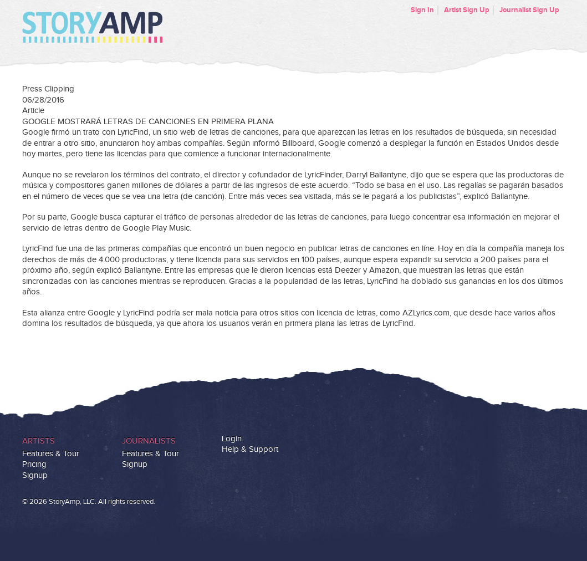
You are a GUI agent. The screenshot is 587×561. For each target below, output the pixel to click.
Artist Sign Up (466, 10)
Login (232, 438)
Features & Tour (50, 453)
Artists (38, 441)
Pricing (34, 464)
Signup (35, 475)
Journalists (149, 441)
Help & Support (250, 449)
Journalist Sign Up (529, 10)
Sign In (422, 10)
